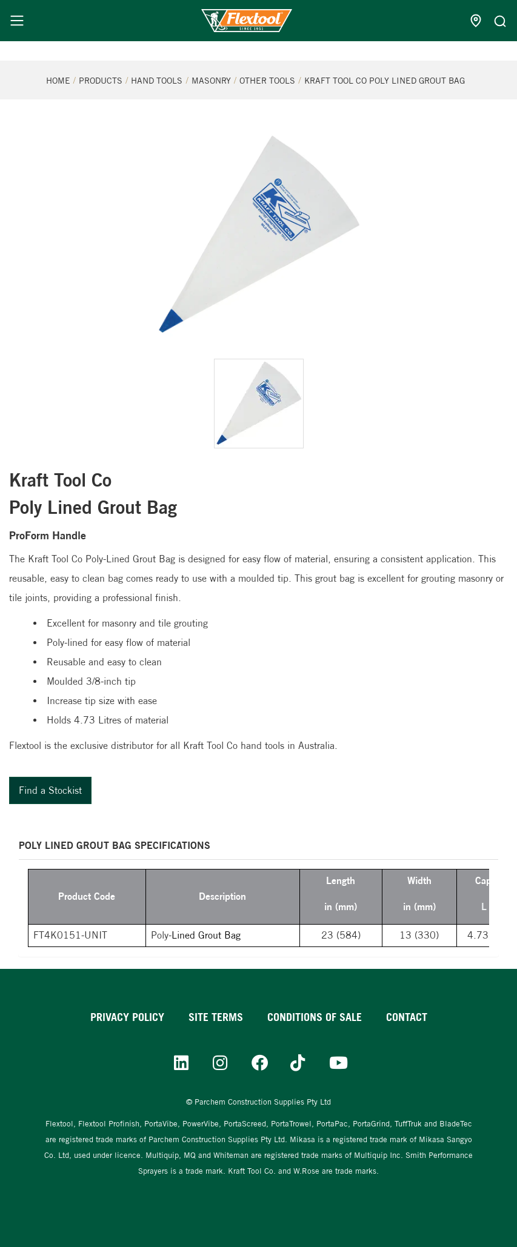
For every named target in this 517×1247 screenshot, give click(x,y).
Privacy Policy (127, 1017)
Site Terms (215, 1017)
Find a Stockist (50, 790)
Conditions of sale (314, 1017)
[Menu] (17, 20)
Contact (406, 1017)
